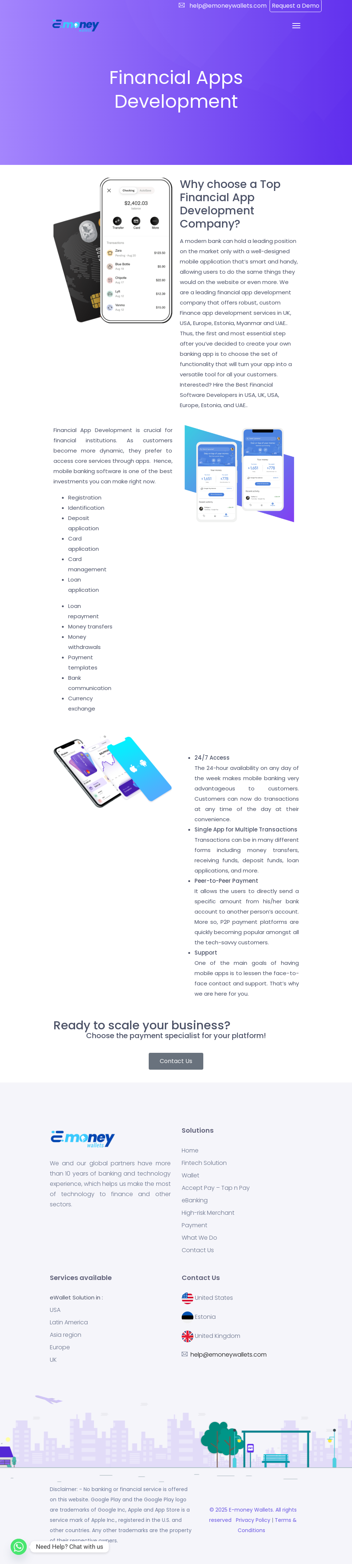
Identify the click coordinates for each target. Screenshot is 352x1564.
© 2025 (219, 1509)
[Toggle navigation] (296, 25)
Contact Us (198, 1250)
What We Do (199, 1238)
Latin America (69, 1322)
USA (55, 1310)
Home (190, 1150)
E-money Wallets (251, 1509)
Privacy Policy (252, 1520)
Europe (60, 1347)
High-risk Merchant (208, 1213)
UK (53, 1360)
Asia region (65, 1335)
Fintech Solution (204, 1163)
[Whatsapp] (19, 1547)
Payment (194, 1225)
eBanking (195, 1200)
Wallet (190, 1175)
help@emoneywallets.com (227, 5)
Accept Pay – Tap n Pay (216, 1188)
